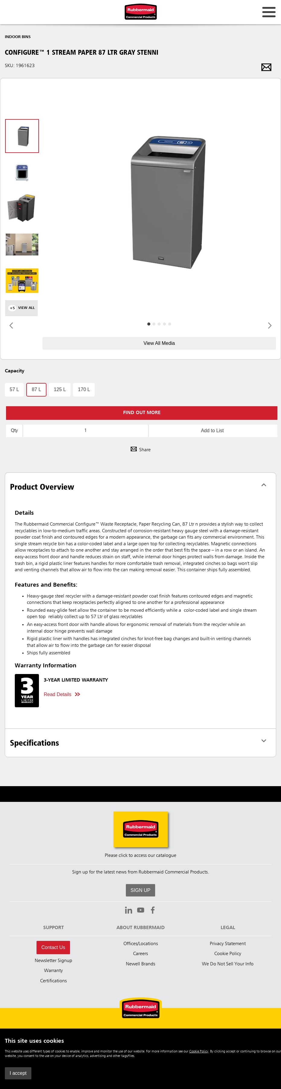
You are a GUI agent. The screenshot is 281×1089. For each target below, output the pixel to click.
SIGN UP (141, 890)
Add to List (212, 430)
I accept (18, 1073)
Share (141, 450)
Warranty (53, 970)
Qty (14, 430)
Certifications (53, 981)
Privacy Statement (228, 944)
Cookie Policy (198, 1051)
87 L (36, 389)
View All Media (159, 343)
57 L (14, 389)
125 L (60, 389)
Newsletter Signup (53, 960)
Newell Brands (140, 964)
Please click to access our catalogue (140, 855)
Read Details (58, 694)
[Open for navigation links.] (269, 12)
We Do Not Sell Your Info (228, 964)
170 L (84, 389)
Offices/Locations (140, 944)
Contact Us (53, 947)
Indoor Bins (18, 37)
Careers (140, 953)
